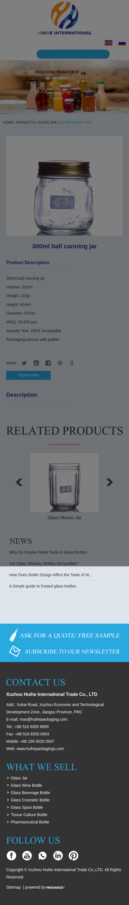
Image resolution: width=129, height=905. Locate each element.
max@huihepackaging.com (43, 719)
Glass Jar (19, 778)
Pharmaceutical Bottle (30, 822)
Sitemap (13, 887)
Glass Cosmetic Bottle (30, 800)
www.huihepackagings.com (40, 748)
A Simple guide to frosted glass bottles (42, 586)
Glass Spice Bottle (27, 807)
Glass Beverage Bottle (30, 792)
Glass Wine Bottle (26, 785)
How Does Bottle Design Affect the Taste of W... (50, 575)
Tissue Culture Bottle (29, 814)
